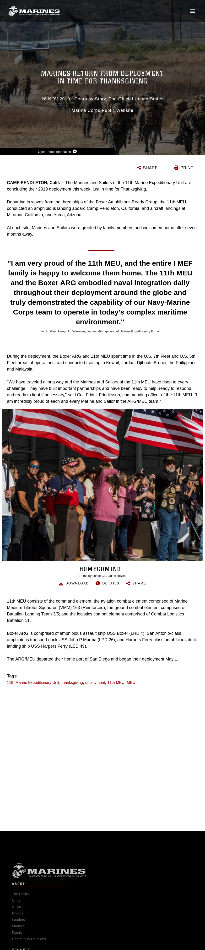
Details (110, 583)
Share (139, 583)
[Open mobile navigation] (193, 11)
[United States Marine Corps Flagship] (34, 11)
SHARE (150, 167)
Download (77, 583)
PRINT (186, 167)
